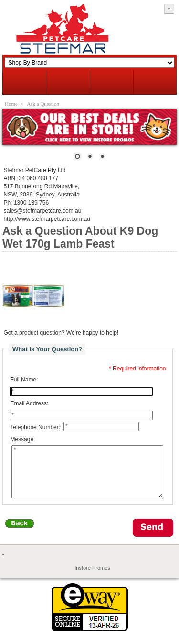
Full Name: (24, 379)
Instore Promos (92, 578)
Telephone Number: (35, 427)
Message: (22, 439)
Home (11, 104)
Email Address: (29, 403)
